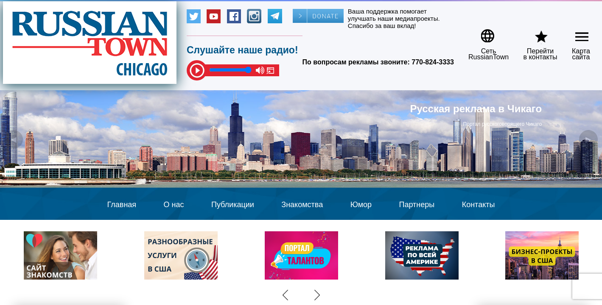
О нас (174, 204)
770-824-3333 (433, 62)
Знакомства (302, 204)
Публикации (232, 204)
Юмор (361, 204)
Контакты (478, 204)
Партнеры (417, 204)
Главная (122, 204)
